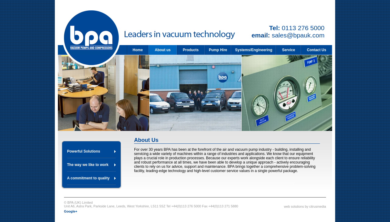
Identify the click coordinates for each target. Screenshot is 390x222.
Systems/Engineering (253, 50)
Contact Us (316, 50)
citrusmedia (317, 206)
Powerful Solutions (83, 151)
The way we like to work (87, 165)
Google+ (70, 211)
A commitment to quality (88, 178)
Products (191, 50)
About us (163, 50)
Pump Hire (218, 50)
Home (138, 50)
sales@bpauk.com (298, 35)
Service (288, 50)
